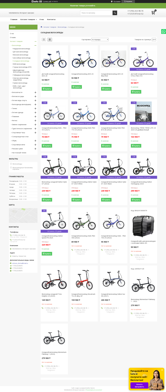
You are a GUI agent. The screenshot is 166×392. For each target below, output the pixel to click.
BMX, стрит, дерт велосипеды (19, 87)
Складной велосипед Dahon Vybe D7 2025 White (84, 183)
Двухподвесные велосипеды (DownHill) (21, 71)
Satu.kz (93, 388)
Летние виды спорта (19, 100)
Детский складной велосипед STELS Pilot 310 (142, 75)
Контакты (51, 19)
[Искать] (115, 13)
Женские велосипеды (20, 55)
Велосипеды (62, 27)
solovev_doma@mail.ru (20, 263)
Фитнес (14, 120)
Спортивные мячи (18, 145)
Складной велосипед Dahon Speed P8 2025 (52, 237)
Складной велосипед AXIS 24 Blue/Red (112, 75)
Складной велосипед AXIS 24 (82, 74)
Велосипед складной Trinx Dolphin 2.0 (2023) (52, 295)
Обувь (14, 141)
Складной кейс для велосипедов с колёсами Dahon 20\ (143, 242)
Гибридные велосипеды (21, 75)
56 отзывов (116, 1)
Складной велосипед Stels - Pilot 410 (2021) (54, 129)
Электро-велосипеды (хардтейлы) (20, 79)
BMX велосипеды (19, 64)
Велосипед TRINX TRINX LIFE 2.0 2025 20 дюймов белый (143, 129)
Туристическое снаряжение (22, 129)
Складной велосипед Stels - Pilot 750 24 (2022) (113, 237)
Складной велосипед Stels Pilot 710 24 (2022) (83, 129)
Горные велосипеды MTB (22, 67)
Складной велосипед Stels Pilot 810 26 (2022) (113, 129)
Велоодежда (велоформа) (21, 104)
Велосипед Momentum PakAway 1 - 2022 (143, 300)
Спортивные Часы (18, 133)
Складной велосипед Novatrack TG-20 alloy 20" (83, 295)
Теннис (14, 108)
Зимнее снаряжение (19, 125)
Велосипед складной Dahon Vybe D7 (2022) (54, 183)
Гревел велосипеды (20, 83)
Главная (13, 19)
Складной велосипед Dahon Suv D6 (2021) (113, 295)
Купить (48, 89)
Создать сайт (47, 1)
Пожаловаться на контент (94, 390)
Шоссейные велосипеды (22, 58)
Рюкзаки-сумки (17, 149)
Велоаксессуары (18, 96)
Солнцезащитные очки (20, 137)
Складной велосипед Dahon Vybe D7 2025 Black (113, 183)
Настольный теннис (19, 153)
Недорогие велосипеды (21, 49)
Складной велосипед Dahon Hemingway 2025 (141, 183)
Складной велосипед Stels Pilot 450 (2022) (83, 237)
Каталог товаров (27, 19)
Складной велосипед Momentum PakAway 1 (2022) (54, 353)
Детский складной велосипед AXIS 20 (53, 75)
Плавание (15, 116)
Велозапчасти (17, 92)
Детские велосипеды (20, 52)
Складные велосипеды (21, 61)
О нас (41, 19)
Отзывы (13, 37)
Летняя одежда (17, 112)
